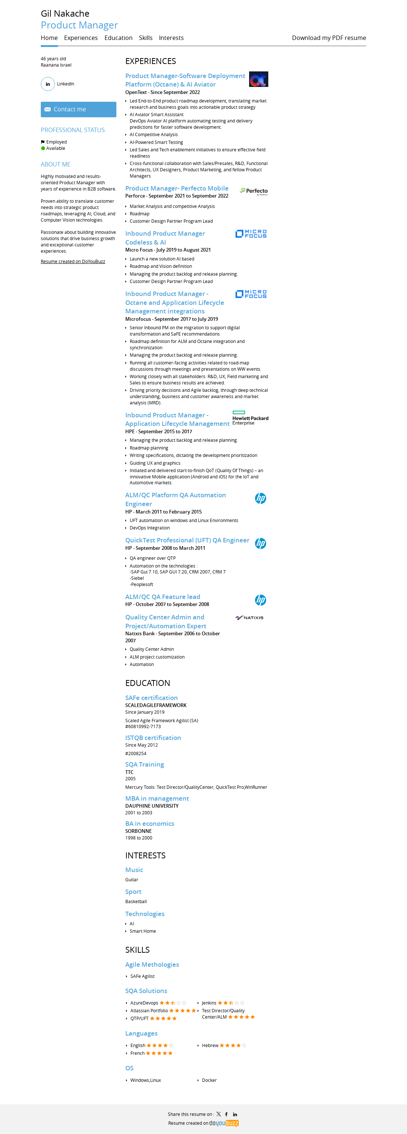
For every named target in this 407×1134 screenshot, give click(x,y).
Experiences (150, 60)
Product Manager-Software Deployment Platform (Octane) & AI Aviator (185, 80)
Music (134, 869)
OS (129, 1068)
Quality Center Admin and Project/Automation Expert (165, 621)
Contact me (69, 109)
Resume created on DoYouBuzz (73, 261)
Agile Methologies (152, 964)
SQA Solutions (146, 990)
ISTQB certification (153, 737)
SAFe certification (151, 697)
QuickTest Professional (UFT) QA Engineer (187, 540)
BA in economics (149, 823)
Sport (133, 891)
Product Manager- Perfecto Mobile (177, 188)
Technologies (145, 913)
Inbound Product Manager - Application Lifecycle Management (177, 419)
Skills (137, 949)
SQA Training (144, 764)
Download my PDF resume (329, 38)
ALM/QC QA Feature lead (163, 596)
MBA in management (157, 798)
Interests (145, 855)
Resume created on (203, 1123)
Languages (141, 1033)
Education (148, 682)
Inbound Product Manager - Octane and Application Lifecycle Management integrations (174, 302)
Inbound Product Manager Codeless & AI (165, 237)
